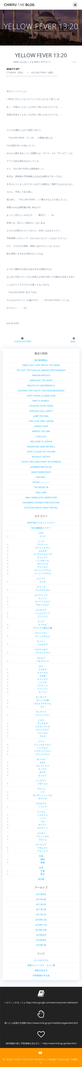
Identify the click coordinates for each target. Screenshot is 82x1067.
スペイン (41, 641)
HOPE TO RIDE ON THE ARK (41, 451)
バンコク (42, 682)
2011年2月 (41, 909)
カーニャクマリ (42, 547)
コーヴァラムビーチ (42, 554)
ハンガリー (41, 780)
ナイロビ (42, 624)
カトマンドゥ (42, 765)
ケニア (41, 621)
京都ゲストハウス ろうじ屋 (41, 965)
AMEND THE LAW (41, 431)
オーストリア (41, 595)
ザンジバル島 (42, 700)
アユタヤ (42, 669)
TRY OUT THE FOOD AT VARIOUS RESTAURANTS (41, 370)
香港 (42, 862)
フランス (41, 788)
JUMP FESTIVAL (41, 416)
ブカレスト (42, 847)
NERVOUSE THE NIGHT (41, 380)
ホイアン (42, 824)
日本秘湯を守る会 (41, 975)
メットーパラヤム (42, 573)
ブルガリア (41, 803)
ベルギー (41, 833)
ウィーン (42, 598)
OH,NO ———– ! (41, 482)
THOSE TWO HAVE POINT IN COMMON (41, 461)
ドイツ (41, 741)
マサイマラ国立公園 (42, 627)
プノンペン (42, 616)
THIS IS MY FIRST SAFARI (41, 421)
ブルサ (42, 736)
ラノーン (42, 691)
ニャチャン (42, 814)
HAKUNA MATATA (41, 375)
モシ (42, 706)
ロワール (42, 798)
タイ (41, 666)
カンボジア (41, 609)
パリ (42, 791)
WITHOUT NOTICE (41, 456)
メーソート (42, 688)
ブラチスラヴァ (42, 652)
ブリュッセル (42, 836)
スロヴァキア (41, 649)
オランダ (41, 586)
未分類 (41, 879)
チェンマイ (42, 679)
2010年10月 (41, 929)
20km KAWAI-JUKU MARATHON (41, 497)
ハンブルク (42, 747)
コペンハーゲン (42, 714)
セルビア (41, 657)
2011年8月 (41, 894)
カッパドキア (42, 729)
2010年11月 (41, 924)
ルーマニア (41, 844)
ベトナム (41, 811)
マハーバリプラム (42, 570)
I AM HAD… (41, 477)
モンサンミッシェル (42, 795)
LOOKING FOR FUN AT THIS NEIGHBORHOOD (41, 390)
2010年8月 (41, 939)
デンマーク (41, 711)
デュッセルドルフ (42, 744)
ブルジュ (42, 839)
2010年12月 (41, 919)
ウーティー (42, 544)
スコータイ (42, 672)
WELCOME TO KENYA (41, 441)
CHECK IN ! (41, 436)
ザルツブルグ (42, 604)
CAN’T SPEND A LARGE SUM (41, 395)
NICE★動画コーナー (41, 527)
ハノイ (42, 818)
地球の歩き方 (41, 970)
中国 (41, 856)
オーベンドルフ (42, 601)
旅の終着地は (41, 360)
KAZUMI (23, 62)
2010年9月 (41, 934)
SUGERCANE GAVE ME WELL (41, 446)
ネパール (41, 759)
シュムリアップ (42, 613)
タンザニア (41, 697)
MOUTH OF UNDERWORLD (41, 385)
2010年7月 (41, 945)
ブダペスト (42, 783)
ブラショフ (42, 851)
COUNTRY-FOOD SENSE (41, 405)
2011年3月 (41, 904)
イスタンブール (42, 726)
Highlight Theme (56, 1059)
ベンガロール (42, 560)
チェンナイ (42, 557)
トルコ (41, 720)
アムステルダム (42, 589)
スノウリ (42, 768)
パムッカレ (42, 732)
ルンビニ (42, 775)
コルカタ (42, 550)
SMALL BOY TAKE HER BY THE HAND (41, 365)
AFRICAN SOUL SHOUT (41, 410)
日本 (41, 867)
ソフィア (42, 806)
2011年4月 (41, 899)
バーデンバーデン (42, 751)
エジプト (41, 578)
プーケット (42, 685)
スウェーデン (41, 632)
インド (41, 541)
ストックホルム (42, 636)
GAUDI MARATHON (41, 472)
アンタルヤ (42, 723)
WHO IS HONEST (41, 400)
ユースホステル (41, 960)
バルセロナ (42, 644)
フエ (42, 821)
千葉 (31, 62)
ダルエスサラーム (42, 703)
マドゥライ (42, 566)
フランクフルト (42, 754)
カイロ (42, 581)
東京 (42, 874)
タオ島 (42, 675)
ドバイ (42, 536)
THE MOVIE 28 (41, 487)
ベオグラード (42, 661)
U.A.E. (41, 532)
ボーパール (42, 563)
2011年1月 (41, 914)
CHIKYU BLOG (19, 4)
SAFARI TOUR (41, 426)
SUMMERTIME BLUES (41, 466)
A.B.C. (43, 762)
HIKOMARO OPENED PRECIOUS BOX (41, 502)
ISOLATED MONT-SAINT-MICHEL (41, 507)
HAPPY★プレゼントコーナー (41, 522)
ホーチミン (42, 827)
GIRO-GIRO (41, 492)
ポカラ (42, 772)
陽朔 (42, 859)
